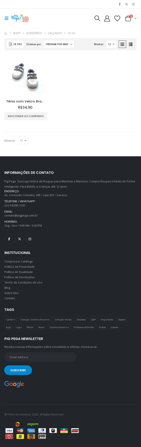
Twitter (19, 239)
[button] (7, 18)
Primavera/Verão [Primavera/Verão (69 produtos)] (84, 327)
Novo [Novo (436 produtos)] (41, 327)
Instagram (29, 239)
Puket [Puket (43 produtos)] (102, 327)
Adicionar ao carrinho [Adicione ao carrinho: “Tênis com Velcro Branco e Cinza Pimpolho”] (26, 116)
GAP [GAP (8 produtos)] (93, 319)
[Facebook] (120, 4)
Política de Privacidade (19, 267)
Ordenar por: (33, 44)
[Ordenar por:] (59, 44)
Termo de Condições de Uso (23, 282)
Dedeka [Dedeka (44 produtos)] (81, 319)
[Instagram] (133, 4)
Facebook (9, 239)
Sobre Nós (11, 293)
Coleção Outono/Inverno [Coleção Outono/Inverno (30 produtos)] (35, 319)
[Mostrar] (111, 44)
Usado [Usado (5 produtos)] (114, 327)
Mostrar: (99, 44)
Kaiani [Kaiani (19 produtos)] (121, 319)
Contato (9, 298)
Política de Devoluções (19, 277)
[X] (127, 4)
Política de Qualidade (18, 272)
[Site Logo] (20, 18)
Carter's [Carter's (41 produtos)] (10, 319)
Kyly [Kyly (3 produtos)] (8, 327)
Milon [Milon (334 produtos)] (30, 327)
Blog (7, 288)
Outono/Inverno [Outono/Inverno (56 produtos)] (59, 327)
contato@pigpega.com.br (21, 215)
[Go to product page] (25, 75)
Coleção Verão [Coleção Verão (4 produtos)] (63, 319)
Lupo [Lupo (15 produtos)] (19, 327)
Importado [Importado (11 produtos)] (107, 319)
